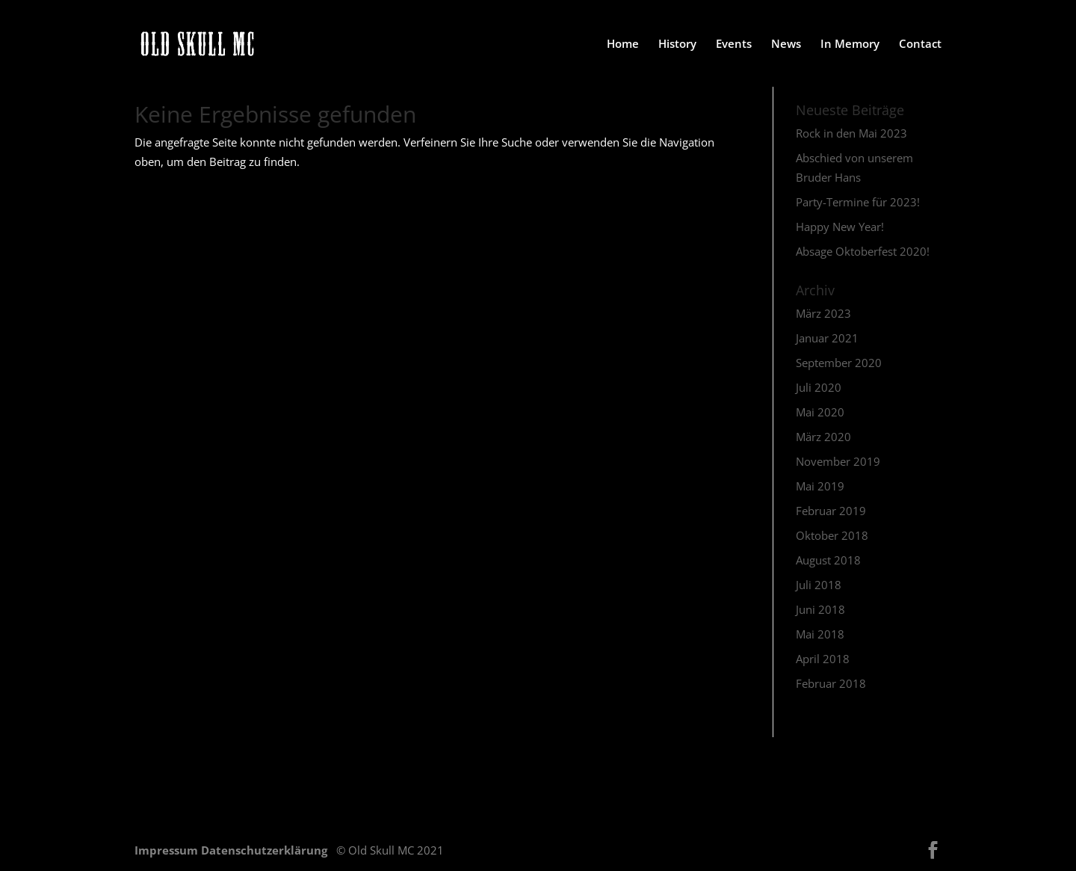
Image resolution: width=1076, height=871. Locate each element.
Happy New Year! (840, 226)
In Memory (849, 44)
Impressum (167, 850)
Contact (920, 44)
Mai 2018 (820, 634)
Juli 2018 (818, 584)
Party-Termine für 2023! (858, 201)
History (677, 44)
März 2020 (823, 436)
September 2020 (839, 362)
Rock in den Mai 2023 (851, 133)
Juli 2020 (818, 387)
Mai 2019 (820, 485)
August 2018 (828, 560)
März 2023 (823, 313)
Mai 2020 (820, 411)
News (786, 44)
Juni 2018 (820, 609)
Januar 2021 (827, 337)
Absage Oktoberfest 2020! (863, 251)
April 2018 (823, 658)
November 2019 (838, 461)
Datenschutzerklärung (265, 850)
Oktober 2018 (832, 535)
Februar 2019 (831, 510)
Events (734, 44)
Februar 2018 (831, 683)
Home (623, 44)
